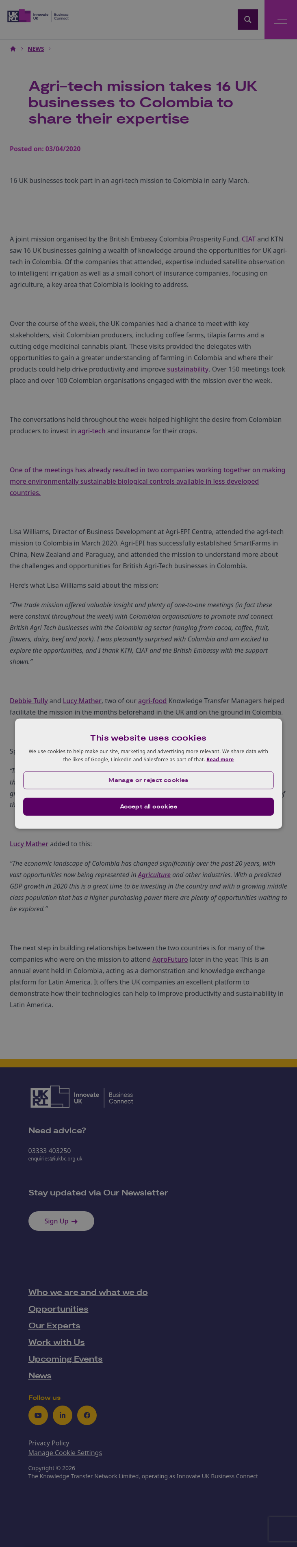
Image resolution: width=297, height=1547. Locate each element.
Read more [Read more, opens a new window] (220, 759)
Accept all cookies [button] (148, 806)
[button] (148, 780)
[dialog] (148, 774)
